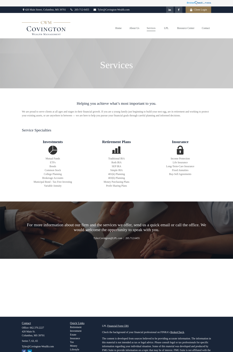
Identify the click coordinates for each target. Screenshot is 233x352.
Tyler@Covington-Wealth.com (111, 9)
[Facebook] (178, 9)
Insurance (75, 338)
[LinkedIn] (169, 9)
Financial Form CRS (118, 325)
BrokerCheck (177, 332)
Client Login (198, 9)
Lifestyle (74, 349)
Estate (73, 334)
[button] (118, 28)
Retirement (76, 327)
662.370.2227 (37, 327)
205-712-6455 (79, 9)
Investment (76, 331)
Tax (72, 342)
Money (73, 345)
